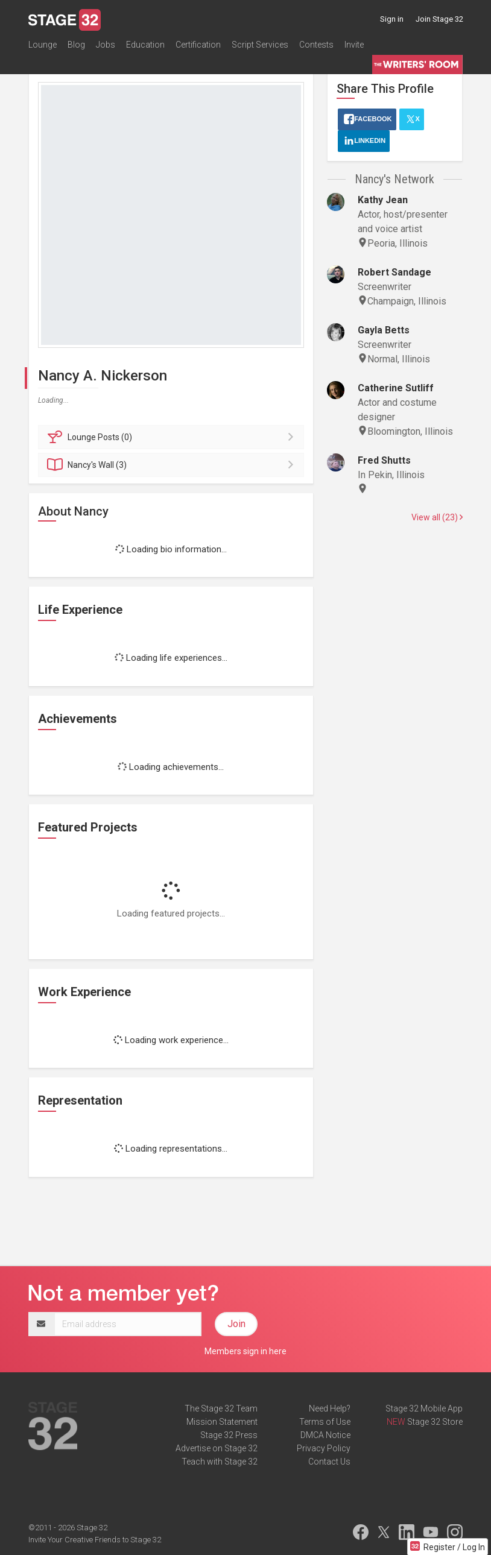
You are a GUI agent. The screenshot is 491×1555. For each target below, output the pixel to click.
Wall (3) (173, 465)
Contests (316, 44)
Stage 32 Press (229, 1435)
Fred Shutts (384, 460)
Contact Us (329, 1461)
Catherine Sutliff (396, 388)
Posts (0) (173, 437)
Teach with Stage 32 (220, 1461)
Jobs (105, 44)
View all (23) (437, 517)
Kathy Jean (383, 200)
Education (145, 44)
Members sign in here (245, 1351)
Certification (198, 44)
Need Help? (329, 1408)
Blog (76, 44)
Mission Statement (222, 1422)
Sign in (392, 19)
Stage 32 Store (435, 1422)
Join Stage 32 (439, 19)
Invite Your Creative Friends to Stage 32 (94, 1539)
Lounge (42, 44)
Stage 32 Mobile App (424, 1408)
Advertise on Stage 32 (217, 1448)
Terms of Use (324, 1422)
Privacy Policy (323, 1448)
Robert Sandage (394, 272)
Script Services (260, 44)
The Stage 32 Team (221, 1408)
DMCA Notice (325, 1435)
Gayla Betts (384, 330)
